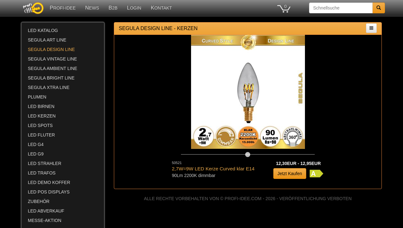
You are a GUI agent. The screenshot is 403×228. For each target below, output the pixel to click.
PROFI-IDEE (63, 8)
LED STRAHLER (44, 163)
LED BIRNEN (41, 106)
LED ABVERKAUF (46, 210)
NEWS (92, 8)
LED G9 (36, 153)
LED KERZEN (42, 115)
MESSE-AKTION (44, 220)
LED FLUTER (41, 134)
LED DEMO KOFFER (49, 182)
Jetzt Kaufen (289, 173)
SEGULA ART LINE (47, 39)
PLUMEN (37, 96)
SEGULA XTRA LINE (49, 87)
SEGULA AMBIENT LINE (52, 68)
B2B (112, 8)
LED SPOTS (40, 125)
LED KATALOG (43, 30)
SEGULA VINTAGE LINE (52, 58)
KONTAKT (161, 8)
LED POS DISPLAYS (49, 191)
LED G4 (36, 144)
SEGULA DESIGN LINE (51, 49)
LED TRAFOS (42, 172)
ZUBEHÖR (38, 201)
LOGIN (134, 8)
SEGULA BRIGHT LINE (51, 77)
